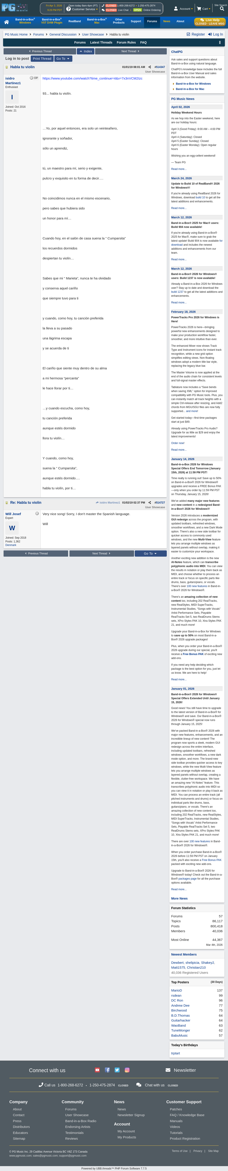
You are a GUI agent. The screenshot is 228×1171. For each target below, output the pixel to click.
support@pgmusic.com (73, 1155)
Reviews (71, 1138)
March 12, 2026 (181, 217)
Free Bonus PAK (193, 654)
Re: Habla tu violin (25, 502)
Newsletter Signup (131, 1115)
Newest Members (184, 954)
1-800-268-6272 (126, 5)
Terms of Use (180, 1151)
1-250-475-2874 (146, 5)
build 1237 (177, 291)
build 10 (200, 197)
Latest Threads (101, 42)
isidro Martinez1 (108, 502)
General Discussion (62, 34)
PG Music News (182, 99)
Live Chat (123, 10)
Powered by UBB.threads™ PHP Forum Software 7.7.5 (114, 1168)
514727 (160, 502)
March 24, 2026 (181, 178)
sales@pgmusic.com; (46, 1155)
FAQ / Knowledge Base (187, 1115)
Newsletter (185, 1070)
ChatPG (177, 52)
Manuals (176, 1121)
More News (179, 898)
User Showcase (93, 34)
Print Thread (42, 58)
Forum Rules (126, 42)
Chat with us (155, 1085)
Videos (175, 1127)
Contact (18, 1115)
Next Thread (131, 51)
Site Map (213, 1151)
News (122, 1109)
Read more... (179, 169)
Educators (20, 1133)
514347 (160, 67)
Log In (215, 34)
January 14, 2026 (182, 459)
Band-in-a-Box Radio (80, 1121)
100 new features (197, 586)
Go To (63, 58)
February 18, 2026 (183, 311)
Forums (38, 34)
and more (191, 411)
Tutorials (176, 1133)
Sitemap (19, 1138)
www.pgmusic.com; (20, 1155)
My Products (127, 1137)
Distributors (21, 1127)
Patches (176, 1109)
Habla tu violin (22, 67)
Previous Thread (40, 51)
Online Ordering (152, 10)
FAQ (143, 42)
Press (17, 1121)
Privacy (197, 1151)
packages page (188, 878)
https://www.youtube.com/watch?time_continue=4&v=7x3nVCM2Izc (92, 78)
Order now (177, 443)
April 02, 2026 (180, 107)
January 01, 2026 (182, 688)
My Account (126, 1131)
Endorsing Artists (77, 1127)
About (17, 1109)
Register (195, 34)
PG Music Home (16, 34)
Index (85, 51)
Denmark (10, 545)
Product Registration (185, 1138)
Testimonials (74, 1133)
